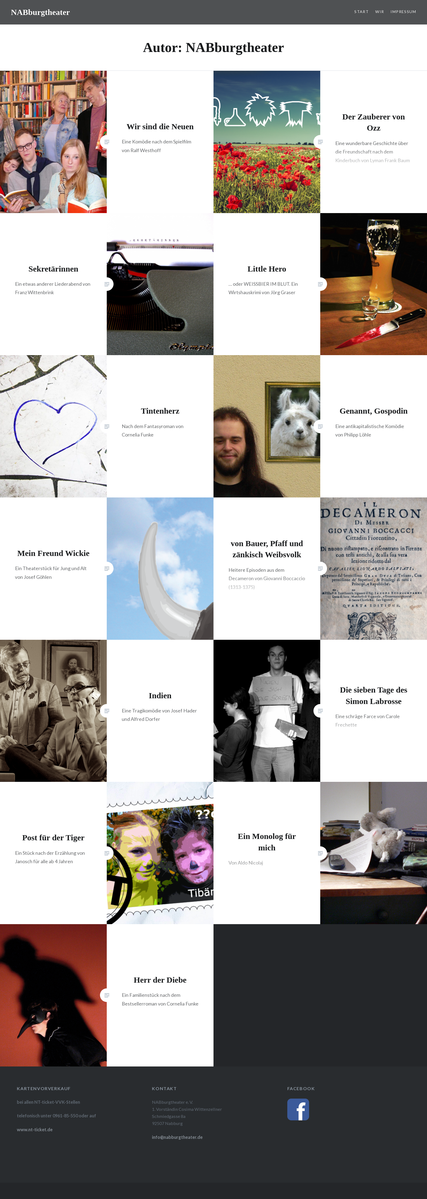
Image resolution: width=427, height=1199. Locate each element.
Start (361, 11)
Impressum (403, 11)
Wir (379, 11)
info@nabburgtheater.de (177, 1137)
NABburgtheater (40, 12)
